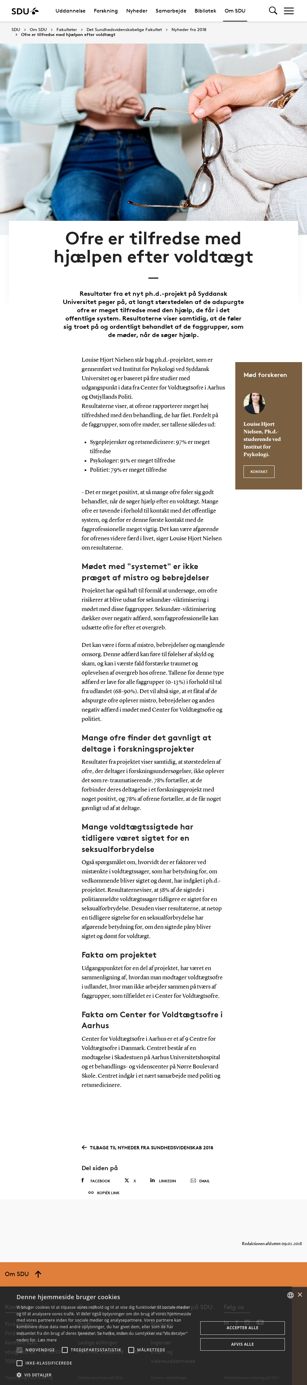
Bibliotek (205, 11)
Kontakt (259, 451)
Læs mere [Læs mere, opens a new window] (47, 1340)
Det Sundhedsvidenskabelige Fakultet (124, 29)
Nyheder (136, 11)
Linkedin (163, 1163)
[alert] (153, 1336)
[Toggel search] (273, 11)
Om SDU (235, 11)
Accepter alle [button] (242, 1328)
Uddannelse (71, 11)
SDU (16, 29)
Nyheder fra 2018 (189, 29)
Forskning (106, 11)
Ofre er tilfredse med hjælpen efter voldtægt (68, 34)
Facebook (96, 1163)
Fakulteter (67, 29)
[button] (19, 1350)
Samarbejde (171, 11)
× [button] (299, 1295)
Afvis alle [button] (242, 1344)
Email (200, 1163)
